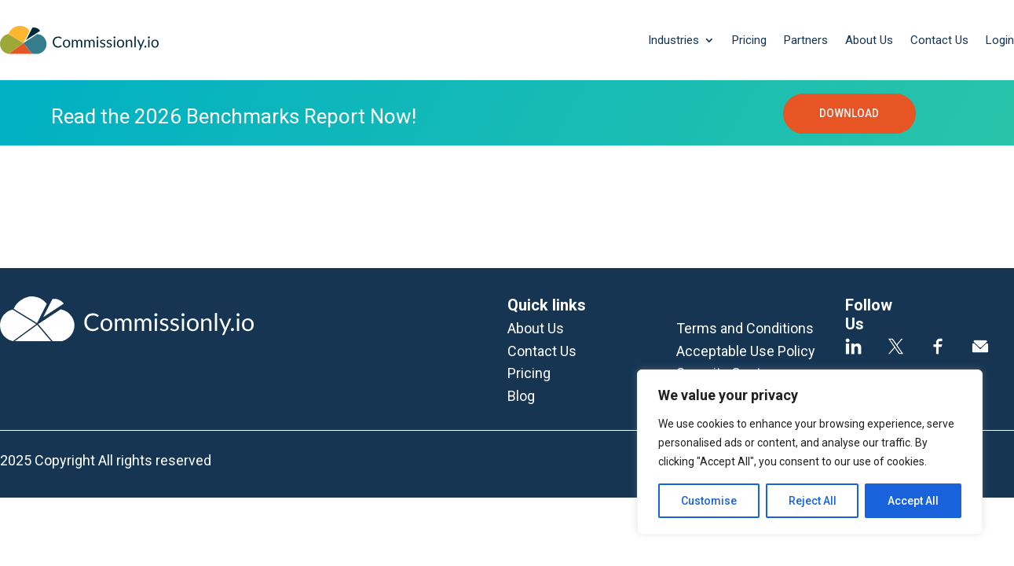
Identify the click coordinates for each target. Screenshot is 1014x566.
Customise (709, 500)
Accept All (913, 500)
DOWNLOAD (849, 115)
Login (1000, 40)
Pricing (749, 40)
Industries (673, 40)
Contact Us (939, 40)
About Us (869, 40)
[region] (810, 452)
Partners (806, 40)
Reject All (812, 500)
